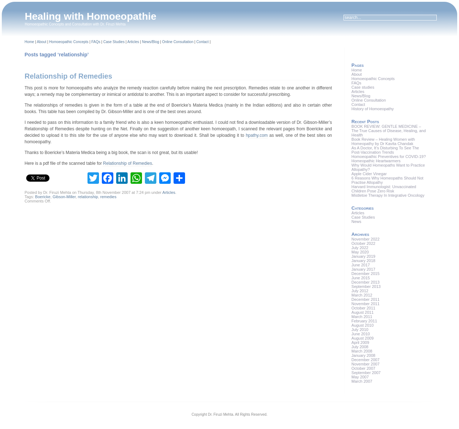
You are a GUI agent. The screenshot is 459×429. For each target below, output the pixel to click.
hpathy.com (257, 135)
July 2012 (359, 291)
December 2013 (365, 282)
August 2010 (362, 325)
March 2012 (361, 295)
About (41, 42)
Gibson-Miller (64, 197)
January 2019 (363, 256)
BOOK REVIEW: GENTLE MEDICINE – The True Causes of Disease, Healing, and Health (388, 130)
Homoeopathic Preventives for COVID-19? (388, 156)
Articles (133, 42)
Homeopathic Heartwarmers (376, 161)
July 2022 (359, 248)
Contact (202, 42)
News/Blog (150, 42)
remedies (108, 197)
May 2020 (360, 252)
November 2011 (365, 304)
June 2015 (360, 278)
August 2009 (362, 338)
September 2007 (365, 372)
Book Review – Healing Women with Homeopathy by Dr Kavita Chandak (383, 141)
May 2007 (360, 377)
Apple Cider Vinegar (369, 174)
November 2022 (365, 239)
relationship (88, 197)
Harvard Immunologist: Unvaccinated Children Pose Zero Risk (383, 189)
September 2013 (365, 286)
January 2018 (363, 260)
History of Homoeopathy (372, 109)
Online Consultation (177, 42)
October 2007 (363, 368)
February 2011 (364, 321)
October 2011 (363, 308)
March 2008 (361, 351)
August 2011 (362, 312)
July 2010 (359, 329)
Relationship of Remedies (69, 76)
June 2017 (360, 265)
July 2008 (359, 347)
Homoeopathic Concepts (69, 42)
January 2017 (363, 269)
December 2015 (365, 273)
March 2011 (361, 316)
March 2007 (361, 381)
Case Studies (113, 42)
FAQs (95, 42)
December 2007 (365, 360)
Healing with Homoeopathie (90, 16)
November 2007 (365, 364)
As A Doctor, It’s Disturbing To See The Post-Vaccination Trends (385, 150)
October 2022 (363, 243)
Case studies (362, 87)
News (356, 221)
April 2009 (360, 342)
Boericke (43, 197)
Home (29, 42)
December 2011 (365, 299)
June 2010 (360, 334)
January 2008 (363, 355)
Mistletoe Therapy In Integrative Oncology (387, 195)
